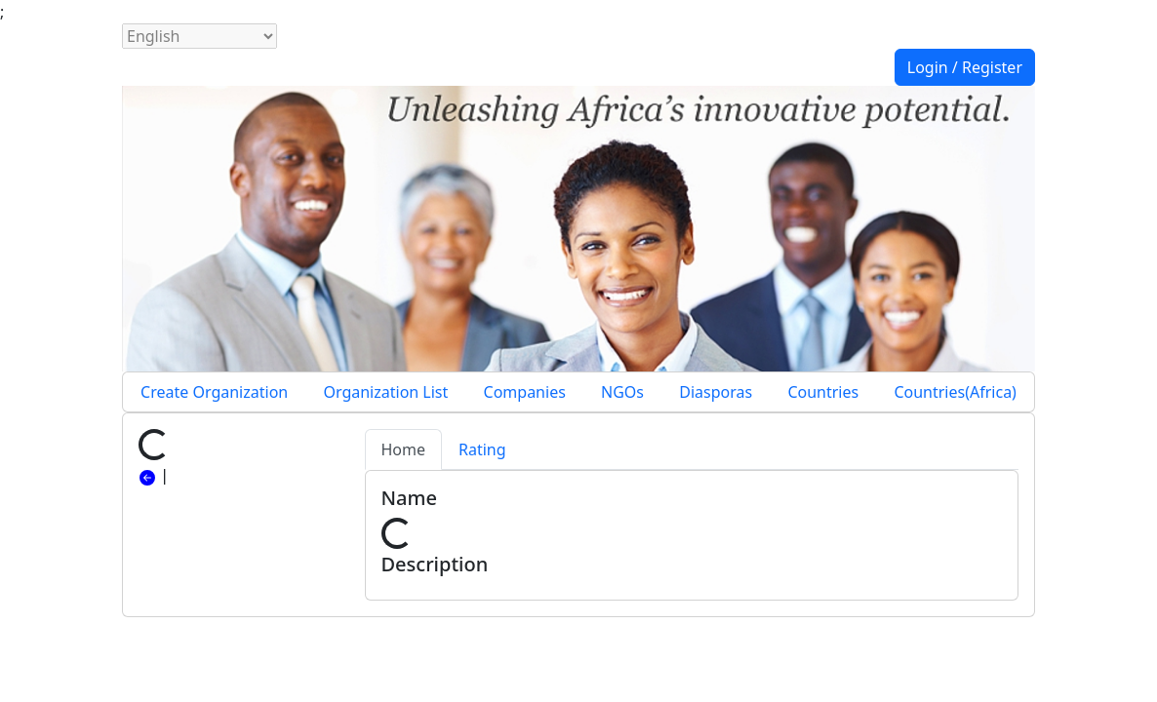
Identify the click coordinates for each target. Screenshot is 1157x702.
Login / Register (964, 67)
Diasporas (715, 392)
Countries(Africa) (955, 392)
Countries (822, 392)
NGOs (622, 392)
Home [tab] (403, 449)
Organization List (385, 392)
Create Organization (214, 392)
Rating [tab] (482, 449)
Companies (525, 392)
